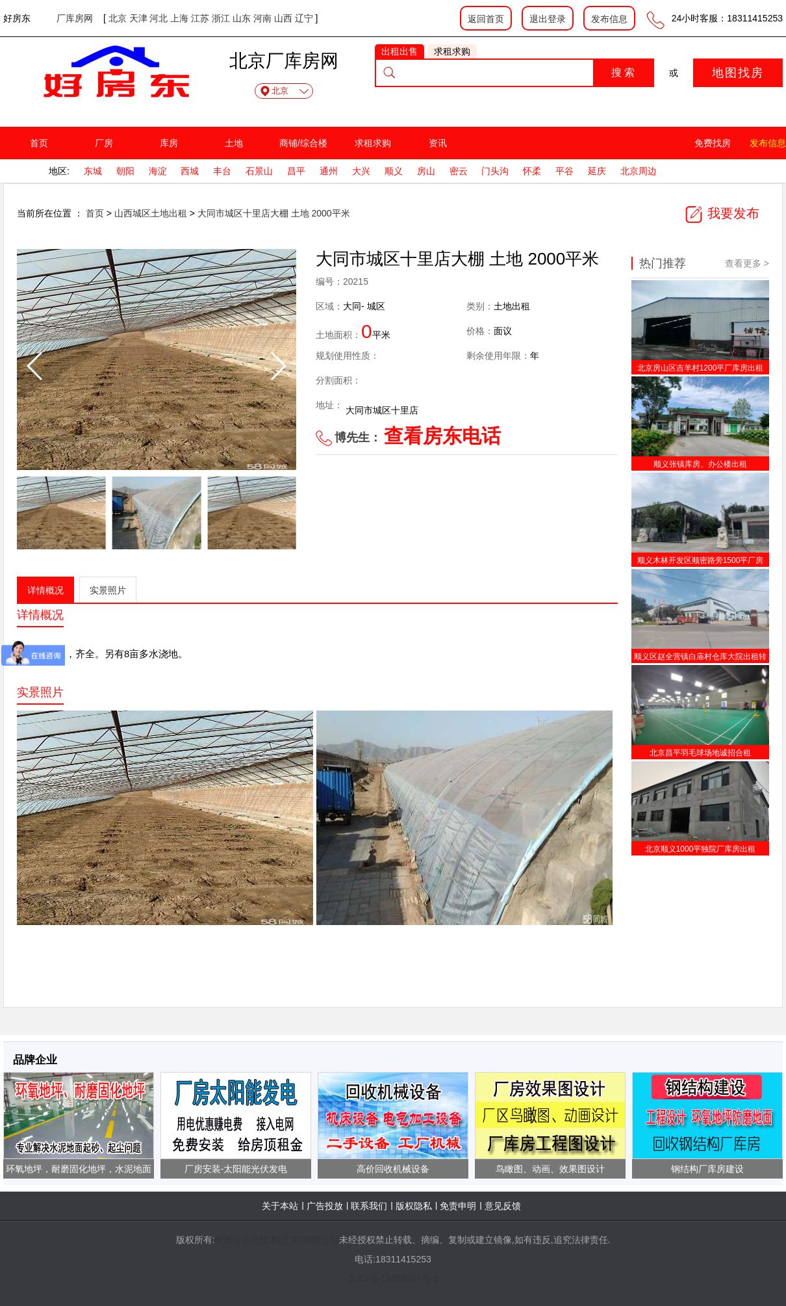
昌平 (296, 171)
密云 (459, 171)
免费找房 (712, 143)
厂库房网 (75, 18)
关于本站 (280, 1206)
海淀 (158, 171)
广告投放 (325, 1206)
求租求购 (373, 143)
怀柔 (532, 171)
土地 (234, 143)
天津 (138, 18)
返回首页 (486, 19)
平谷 (564, 171)
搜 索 (623, 72)
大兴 (361, 171)
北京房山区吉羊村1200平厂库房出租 (700, 367)
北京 (117, 18)
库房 (169, 143)
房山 (426, 171)
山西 (283, 18)
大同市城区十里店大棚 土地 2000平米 (273, 213)
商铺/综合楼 (303, 143)
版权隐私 (414, 1206)
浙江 (221, 18)
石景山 (259, 171)
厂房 (104, 143)
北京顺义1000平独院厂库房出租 (700, 849)
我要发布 (721, 213)
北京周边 (638, 171)
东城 (93, 171)
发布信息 (609, 19)
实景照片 (108, 590)
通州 (329, 171)
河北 (158, 18)
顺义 (394, 171)
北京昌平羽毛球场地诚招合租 (700, 752)
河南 (262, 18)
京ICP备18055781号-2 (393, 1278)
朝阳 (125, 171)
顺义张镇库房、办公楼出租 (700, 464)
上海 (179, 18)
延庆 (597, 171)
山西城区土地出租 (152, 213)
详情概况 (45, 590)
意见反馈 (503, 1206)
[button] (278, 366)
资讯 (438, 143)
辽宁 (304, 18)
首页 (39, 143)
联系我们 (369, 1206)
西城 (190, 171)
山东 (242, 18)
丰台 (222, 171)
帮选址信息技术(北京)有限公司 (276, 1239)
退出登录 (547, 19)
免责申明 (458, 1206)
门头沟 (495, 171)
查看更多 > (747, 263)
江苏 (200, 18)
